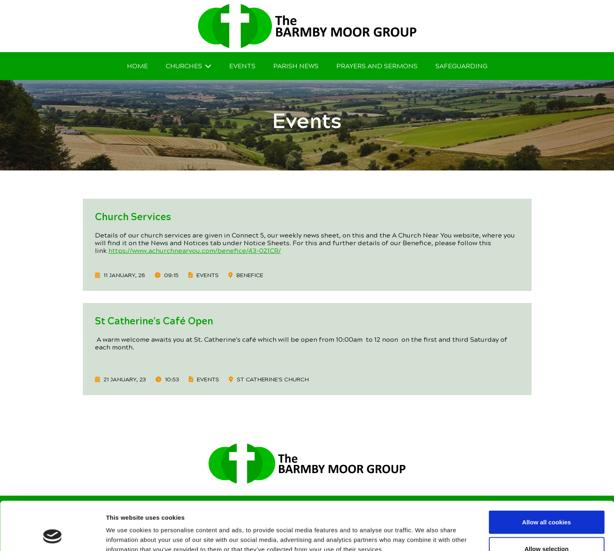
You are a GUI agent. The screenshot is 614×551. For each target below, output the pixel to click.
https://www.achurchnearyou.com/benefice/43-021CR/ (194, 250)
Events (242, 66)
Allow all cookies (546, 476)
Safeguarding (461, 66)
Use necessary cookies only (546, 529)
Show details (424, 530)
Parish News (296, 66)
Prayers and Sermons (377, 66)
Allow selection (546, 503)
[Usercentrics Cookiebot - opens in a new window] (52, 535)
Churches (184, 66)
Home (137, 66)
